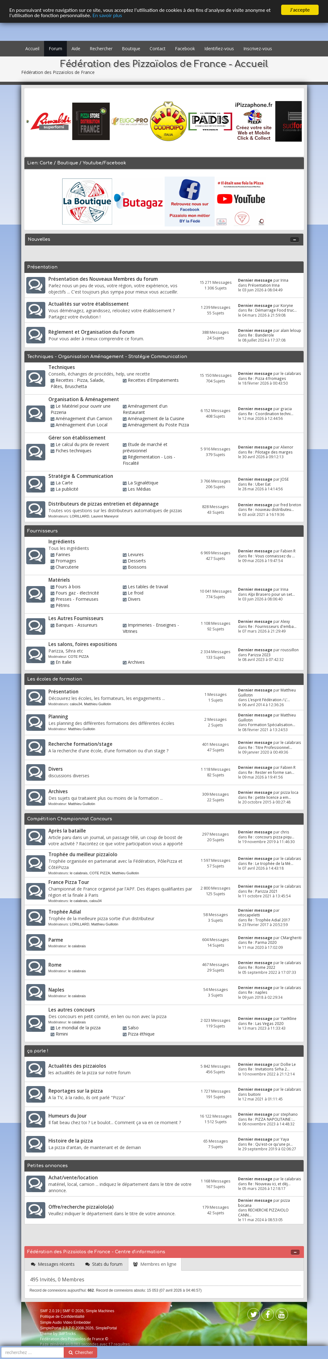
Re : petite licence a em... (269, 797)
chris (285, 831)
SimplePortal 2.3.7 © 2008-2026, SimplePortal (78, 1328)
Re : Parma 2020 (262, 942)
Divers (134, 599)
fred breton (291, 504)
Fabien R (288, 550)
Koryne (287, 305)
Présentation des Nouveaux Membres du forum (103, 279)
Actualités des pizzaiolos (77, 1066)
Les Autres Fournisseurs (75, 618)
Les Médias (139, 489)
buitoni (254, 1094)
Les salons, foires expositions (82, 644)
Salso (133, 1028)
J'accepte (300, 10)
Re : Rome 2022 (261, 967)
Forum (55, 48)
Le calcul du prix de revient (82, 444)
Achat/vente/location (73, 1177)
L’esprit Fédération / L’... (269, 699)
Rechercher (101, 48)
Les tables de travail (148, 587)
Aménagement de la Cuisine (156, 418)
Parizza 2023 (259, 654)
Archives (136, 662)
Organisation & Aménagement (83, 399)
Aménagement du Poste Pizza (158, 425)
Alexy (285, 621)
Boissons (137, 567)
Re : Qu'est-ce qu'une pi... (270, 1144)
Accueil (32, 48)
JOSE (285, 479)
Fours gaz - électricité (77, 593)
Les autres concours (71, 1010)
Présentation (63, 691)
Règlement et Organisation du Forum (91, 332)
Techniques (61, 367)
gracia (286, 408)
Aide (76, 48)
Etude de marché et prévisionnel (145, 447)
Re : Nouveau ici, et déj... (269, 1183)
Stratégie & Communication (80, 476)
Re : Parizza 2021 (263, 891)
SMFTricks (67, 1333)
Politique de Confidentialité (62, 1316)
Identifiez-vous (219, 48)
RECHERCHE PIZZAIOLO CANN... (263, 1212)
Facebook (185, 48)
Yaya (285, 1139)
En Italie (64, 662)
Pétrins (63, 605)
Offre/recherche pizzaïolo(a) (80, 1207)
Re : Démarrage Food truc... (272, 310)
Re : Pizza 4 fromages (267, 378)
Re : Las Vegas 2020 (265, 1023)
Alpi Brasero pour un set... (271, 594)
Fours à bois (68, 587)
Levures (136, 554)
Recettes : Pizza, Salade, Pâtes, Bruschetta (78, 383)
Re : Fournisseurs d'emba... (272, 626)
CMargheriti (291, 937)
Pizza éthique (141, 1034)
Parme (55, 940)
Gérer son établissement (77, 437)
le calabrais (291, 373)
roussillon (290, 649)
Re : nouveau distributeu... (271, 509)
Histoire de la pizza (70, 1141)
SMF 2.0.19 (49, 1311)
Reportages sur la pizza (75, 1091)
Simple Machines (100, 1311)
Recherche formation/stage (80, 744)
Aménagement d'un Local (81, 425)
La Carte (64, 483)
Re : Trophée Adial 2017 (269, 919)
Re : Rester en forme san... (271, 772)
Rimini (62, 1034)
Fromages (66, 561)
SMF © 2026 (73, 1311)
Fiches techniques (74, 451)
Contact (158, 48)
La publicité (67, 489)
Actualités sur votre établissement (88, 304)
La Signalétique (143, 483)
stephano (289, 1114)
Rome (55, 965)
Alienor (287, 446)
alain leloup (291, 330)
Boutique (131, 48)
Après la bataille (67, 831)
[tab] (53, 1264)
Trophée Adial (64, 912)
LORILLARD (79, 516)
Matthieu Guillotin (97, 704)
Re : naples (257, 992)
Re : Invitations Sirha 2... (269, 1068)
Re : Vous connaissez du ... (271, 555)
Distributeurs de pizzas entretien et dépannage (103, 504)
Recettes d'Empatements (153, 380)
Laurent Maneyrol (104, 516)
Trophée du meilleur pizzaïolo (82, 854)
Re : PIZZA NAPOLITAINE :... (271, 1119)
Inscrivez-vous (257, 48)
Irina (284, 280)
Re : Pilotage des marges (270, 451)
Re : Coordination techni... (270, 413)
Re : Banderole (261, 334)
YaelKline (288, 1018)
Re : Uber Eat (259, 484)
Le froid (135, 593)
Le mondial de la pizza (78, 1028)
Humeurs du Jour (67, 1116)
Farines (63, 554)
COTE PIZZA (78, 656)
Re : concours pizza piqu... (271, 836)
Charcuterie (67, 567)
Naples (56, 990)
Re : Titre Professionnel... (270, 747)
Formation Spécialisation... (271, 724)
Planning (58, 716)
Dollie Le (288, 1064)
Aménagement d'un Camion (84, 418)
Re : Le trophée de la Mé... (270, 863)
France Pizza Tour (68, 882)
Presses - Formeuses (77, 599)
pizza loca (289, 792)
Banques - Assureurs (76, 625)
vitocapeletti (249, 914)
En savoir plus (107, 15)
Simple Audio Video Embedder (65, 1322)
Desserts (137, 561)
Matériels (59, 580)
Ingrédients (61, 541)
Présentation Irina (264, 285)
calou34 (76, 704)
